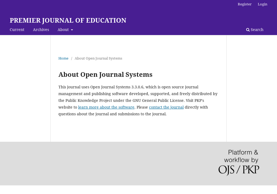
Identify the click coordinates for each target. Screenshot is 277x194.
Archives (41, 29)
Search (254, 29)
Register (245, 4)
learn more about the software (106, 107)
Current (17, 29)
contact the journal (166, 107)
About (64, 29)
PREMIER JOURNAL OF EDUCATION (68, 20)
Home (63, 58)
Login (262, 4)
